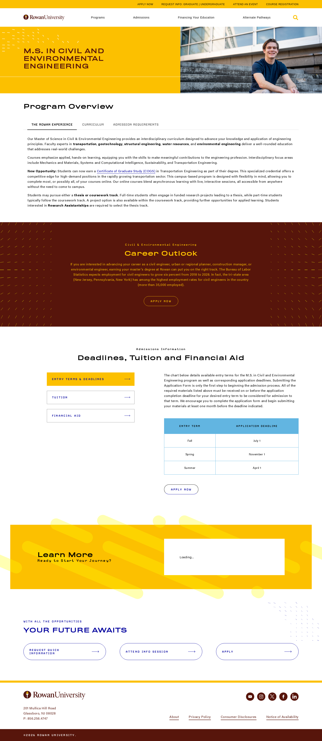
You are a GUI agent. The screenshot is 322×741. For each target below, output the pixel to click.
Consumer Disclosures (238, 716)
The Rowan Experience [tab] (52, 124)
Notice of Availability (282, 716)
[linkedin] (294, 696)
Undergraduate (213, 4)
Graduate (190, 4)
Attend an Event (245, 4)
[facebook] (283, 696)
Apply (257, 651)
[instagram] (261, 696)
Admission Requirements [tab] (136, 124)
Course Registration (282, 4)
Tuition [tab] (91, 397)
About (174, 716)
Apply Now (145, 4)
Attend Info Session (160, 651)
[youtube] (250, 696)
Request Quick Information (64, 651)
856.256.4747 (38, 718)
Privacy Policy (200, 716)
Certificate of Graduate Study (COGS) (126, 171)
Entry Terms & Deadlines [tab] (91, 379)
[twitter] (272, 696)
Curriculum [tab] (93, 124)
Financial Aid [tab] (91, 415)
